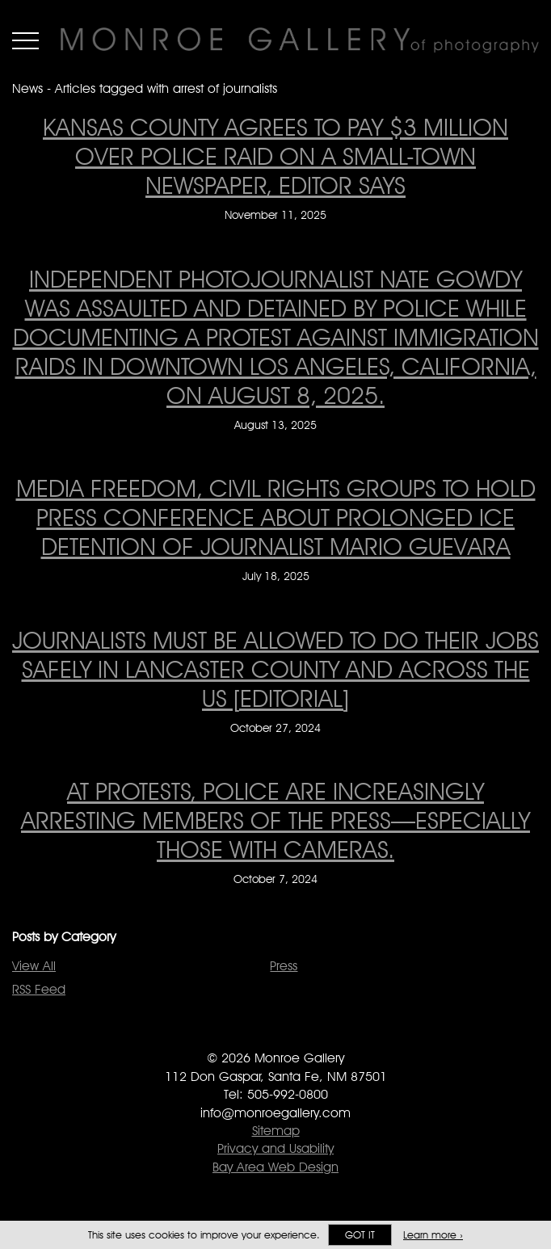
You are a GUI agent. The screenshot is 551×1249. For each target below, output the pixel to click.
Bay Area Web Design (275, 1167)
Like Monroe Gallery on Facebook (243, 1035)
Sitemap (276, 1130)
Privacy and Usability (275, 1148)
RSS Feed (38, 989)
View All (34, 966)
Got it (360, 1235)
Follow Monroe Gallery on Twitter (276, 1035)
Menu (25, 40)
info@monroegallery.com (275, 1113)
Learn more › (433, 1235)
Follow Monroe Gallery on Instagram (308, 1035)
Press (283, 966)
